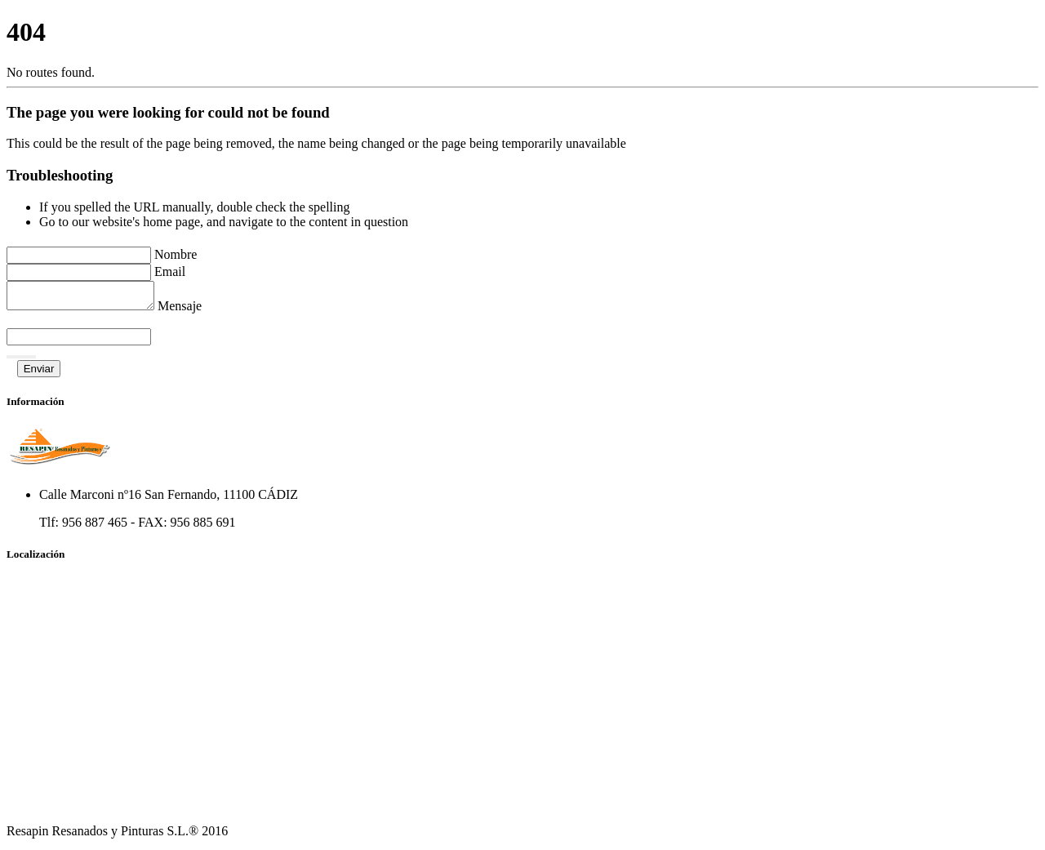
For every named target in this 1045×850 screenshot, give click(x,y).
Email (169, 271)
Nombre (175, 254)
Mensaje (196, 311)
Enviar (39, 373)
